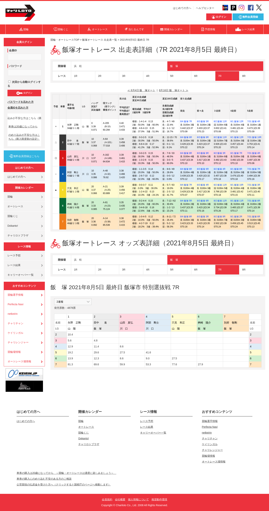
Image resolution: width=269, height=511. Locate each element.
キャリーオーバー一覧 (20, 274)
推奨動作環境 (159, 499)
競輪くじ (12, 216)
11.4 (96, 346)
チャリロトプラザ (17, 235)
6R (195, 75)
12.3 (96, 358)
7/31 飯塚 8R (253, 200)
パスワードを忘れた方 (20, 101)
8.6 (121, 346)
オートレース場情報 (19, 361)
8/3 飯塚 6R (203, 169)
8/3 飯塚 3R (203, 216)
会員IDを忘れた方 (17, 107)
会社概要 (120, 499)
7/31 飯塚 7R (253, 169)
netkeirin (13, 313)
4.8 (95, 340)
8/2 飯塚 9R (219, 216)
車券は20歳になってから (23, 126)
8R (243, 75)
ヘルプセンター (205, 8)
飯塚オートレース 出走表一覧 (99, 39)
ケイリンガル (15, 332)
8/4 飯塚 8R (186, 153)
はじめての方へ (182, 8)
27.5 (122, 352)
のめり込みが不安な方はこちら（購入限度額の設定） (24, 136)
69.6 (96, 364)
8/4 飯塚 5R (186, 200)
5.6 (69, 340)
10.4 (70, 334)
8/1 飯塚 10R (237, 185)
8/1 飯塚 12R (237, 121)
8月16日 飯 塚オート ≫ (173, 90)
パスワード (15, 66)
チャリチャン (15, 323)
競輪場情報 (14, 351)
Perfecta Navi (15, 304)
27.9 (200, 364)
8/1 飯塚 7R (236, 153)
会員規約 (107, 499)
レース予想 (14, 255)
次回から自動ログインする (24, 83)
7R (220, 75)
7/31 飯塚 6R (253, 216)
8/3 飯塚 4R (203, 185)
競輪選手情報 (15, 294)
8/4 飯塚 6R (186, 137)
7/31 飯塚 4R (253, 121)
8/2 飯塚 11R (220, 121)
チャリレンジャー (18, 342)
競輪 (10, 196)
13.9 (70, 358)
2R (99, 75)
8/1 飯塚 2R (236, 216)
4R (147, 75)
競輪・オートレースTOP (64, 39)
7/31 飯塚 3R (253, 185)
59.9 (122, 364)
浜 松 (78, 66)
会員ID (13, 50)
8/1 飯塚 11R (237, 200)
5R (172, 75)
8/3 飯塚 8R (203, 137)
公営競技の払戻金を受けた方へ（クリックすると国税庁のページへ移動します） (64, 484)
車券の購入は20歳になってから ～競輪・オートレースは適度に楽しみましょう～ (66, 472)
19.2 (70, 352)
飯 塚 (174, 66)
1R (75, 75)
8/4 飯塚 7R (186, 121)
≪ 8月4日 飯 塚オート (141, 90)
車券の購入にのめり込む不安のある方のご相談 (44, 478)
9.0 (147, 358)
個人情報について (138, 499)
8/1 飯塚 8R (236, 169)
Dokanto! (12, 225)
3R (123, 75)
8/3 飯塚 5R (203, 121)
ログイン (24, 93)
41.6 (148, 352)
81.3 (70, 364)
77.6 (174, 364)
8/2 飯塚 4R (219, 169)
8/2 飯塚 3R (219, 153)
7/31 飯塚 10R (254, 137)
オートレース (15, 206)
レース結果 (14, 265)
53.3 (148, 364)
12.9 (70, 346)
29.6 (96, 352)
